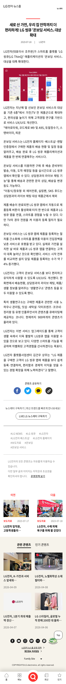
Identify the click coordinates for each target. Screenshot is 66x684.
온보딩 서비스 (19, 447)
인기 (59, 679)
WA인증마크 (53, 641)
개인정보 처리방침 (31, 651)
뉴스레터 (59, 8)
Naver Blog (31, 641)
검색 (33, 677)
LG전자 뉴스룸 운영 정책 (32, 648)
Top (58, 635)
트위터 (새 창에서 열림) (27, 390)
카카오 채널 (44, 641)
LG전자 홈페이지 (43, 438)
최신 (46, 679)
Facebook (12, 641)
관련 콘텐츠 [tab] (24, 544)
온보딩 (29, 442)
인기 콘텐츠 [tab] (42, 544)
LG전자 (44, 433)
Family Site (32, 658)
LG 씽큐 (31, 433)
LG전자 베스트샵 (20, 438)
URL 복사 (48, 390)
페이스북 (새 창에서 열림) (17, 390)
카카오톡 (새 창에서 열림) (38, 390)
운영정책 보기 (38, 476)
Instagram (25, 641)
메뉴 (19, 679)
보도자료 (16, 442)
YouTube (19, 641)
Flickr (38, 641)
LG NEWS (17, 433)
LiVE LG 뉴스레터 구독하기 (33, 416)
